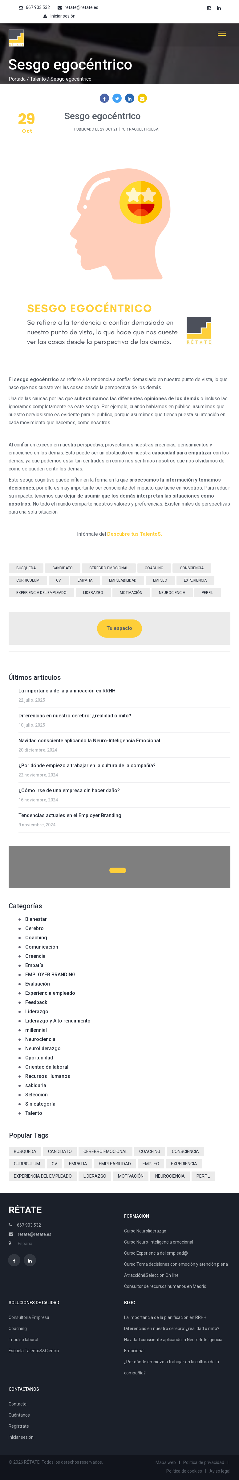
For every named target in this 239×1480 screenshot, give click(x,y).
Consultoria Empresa (29, 1317)
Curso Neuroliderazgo (145, 1230)
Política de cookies (184, 1471)
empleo (160, 580)
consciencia (192, 568)
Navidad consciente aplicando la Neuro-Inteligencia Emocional (89, 741)
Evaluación (37, 984)
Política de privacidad (203, 1462)
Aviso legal (219, 1471)
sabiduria (35, 1085)
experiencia (195, 580)
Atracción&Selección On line (151, 1275)
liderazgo (93, 593)
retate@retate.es (81, 7)
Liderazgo (36, 1011)
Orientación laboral (46, 1067)
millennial (36, 1030)
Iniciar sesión (63, 16)
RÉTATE (25, 1209)
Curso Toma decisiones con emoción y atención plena (176, 1264)
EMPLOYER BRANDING (50, 975)
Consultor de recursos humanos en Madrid (165, 1286)
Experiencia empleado (50, 993)
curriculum (27, 580)
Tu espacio (119, 628)
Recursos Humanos (47, 1076)
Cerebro (34, 928)
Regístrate (19, 1426)
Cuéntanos (19, 1415)
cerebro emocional (108, 568)
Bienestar (36, 919)
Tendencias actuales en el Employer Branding (69, 815)
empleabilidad (122, 580)
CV (58, 580)
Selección (36, 1095)
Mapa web (166, 1462)
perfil (207, 593)
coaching (154, 568)
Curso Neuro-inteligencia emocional (158, 1242)
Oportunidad (39, 1058)
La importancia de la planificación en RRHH (66, 691)
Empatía (34, 965)
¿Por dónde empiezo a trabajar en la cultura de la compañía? (87, 765)
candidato (62, 568)
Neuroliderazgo (43, 1048)
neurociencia (172, 593)
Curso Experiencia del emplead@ (156, 1253)
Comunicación (41, 947)
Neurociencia (40, 1039)
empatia (85, 580)
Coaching (36, 938)
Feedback (36, 1002)
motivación (131, 593)
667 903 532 (38, 7)
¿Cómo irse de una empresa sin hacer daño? (69, 790)
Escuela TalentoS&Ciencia (34, 1350)
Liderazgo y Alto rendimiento (58, 1021)
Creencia (35, 956)
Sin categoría (40, 1104)
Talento (38, 79)
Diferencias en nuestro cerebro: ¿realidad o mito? (74, 716)
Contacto (17, 1403)
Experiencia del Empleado (41, 593)
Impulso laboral (23, 1339)
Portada (17, 79)
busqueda (26, 568)
